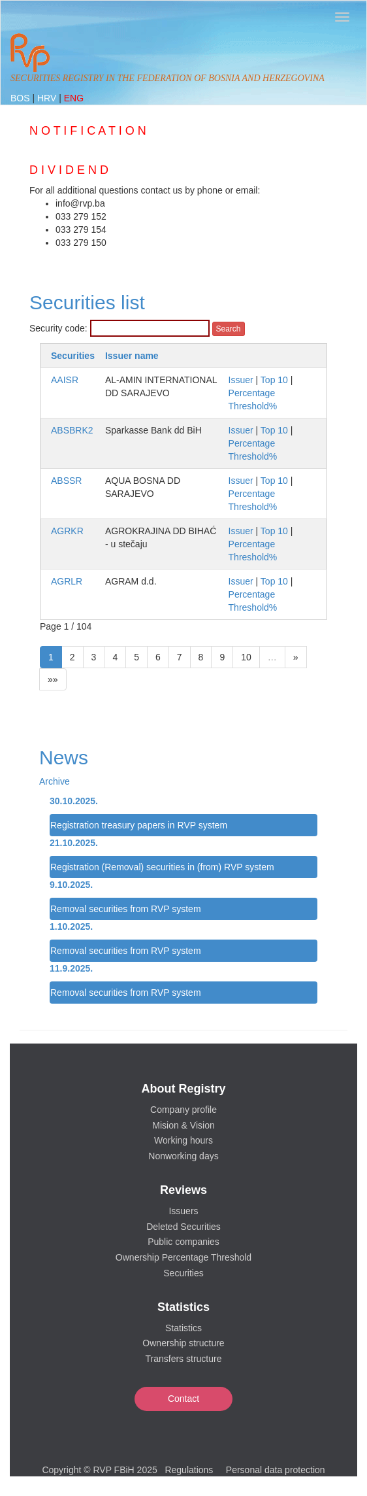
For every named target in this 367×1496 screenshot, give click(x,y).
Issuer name (132, 355)
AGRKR (67, 531)
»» (53, 679)
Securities (73, 355)
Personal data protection (275, 1470)
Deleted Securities (183, 1226)
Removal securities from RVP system (125, 909)
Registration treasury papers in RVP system (138, 825)
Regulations (189, 1470)
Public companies (183, 1241)
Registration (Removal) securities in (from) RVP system (162, 867)
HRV (48, 98)
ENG (74, 98)
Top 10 (274, 380)
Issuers (183, 1211)
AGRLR (66, 581)
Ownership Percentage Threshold (183, 1257)
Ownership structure (183, 1343)
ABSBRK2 (72, 430)
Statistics (183, 1328)
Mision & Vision (183, 1125)
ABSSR (66, 480)
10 (246, 657)
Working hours (183, 1140)
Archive (54, 781)
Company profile (183, 1109)
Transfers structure (184, 1358)
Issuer (241, 380)
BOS (21, 98)
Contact (183, 1398)
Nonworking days (183, 1156)
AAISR (64, 380)
